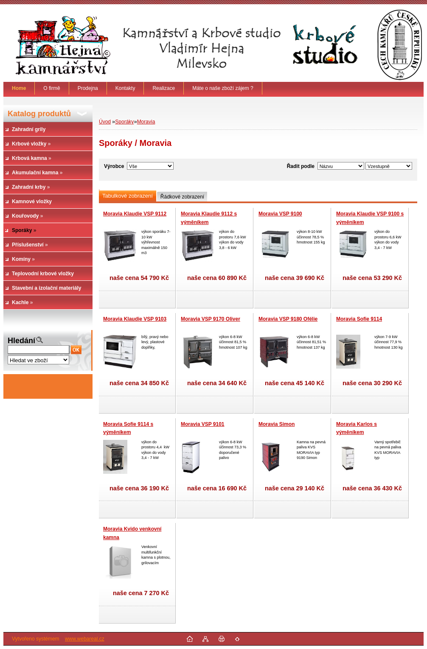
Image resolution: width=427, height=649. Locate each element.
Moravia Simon (276, 424)
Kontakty (125, 88)
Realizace (163, 88)
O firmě (51, 88)
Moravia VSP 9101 (203, 424)
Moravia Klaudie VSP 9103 (134, 319)
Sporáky (124, 122)
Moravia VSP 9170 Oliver (210, 319)
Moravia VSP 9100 (280, 214)
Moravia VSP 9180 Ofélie (287, 319)
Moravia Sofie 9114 (359, 319)
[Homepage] (19, 88)
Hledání (21, 340)
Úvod (105, 122)
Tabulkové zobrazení (127, 196)
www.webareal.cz (84, 639)
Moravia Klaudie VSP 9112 (134, 214)
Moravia (146, 122)
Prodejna (88, 88)
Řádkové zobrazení (182, 197)
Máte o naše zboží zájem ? (222, 88)
